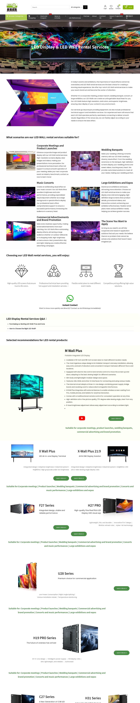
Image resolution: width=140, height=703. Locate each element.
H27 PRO (94, 505)
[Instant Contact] (70, 298)
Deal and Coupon (46, 16)
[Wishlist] (111, 6)
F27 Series (46, 505)
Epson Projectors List (116, 16)
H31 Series (93, 698)
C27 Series (47, 696)
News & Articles (57, 17)
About (94, 16)
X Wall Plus (47, 451)
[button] (70, 324)
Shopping (31, 17)
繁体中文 (129, 17)
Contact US (102, 17)
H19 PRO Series (44, 637)
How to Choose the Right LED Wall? (22, 328)
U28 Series (66, 573)
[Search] (85, 7)
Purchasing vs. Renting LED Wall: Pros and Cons (27, 324)
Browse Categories (15, 16)
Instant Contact (70, 305)
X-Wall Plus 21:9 (89, 451)
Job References (75, 18)
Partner (86, 16)
